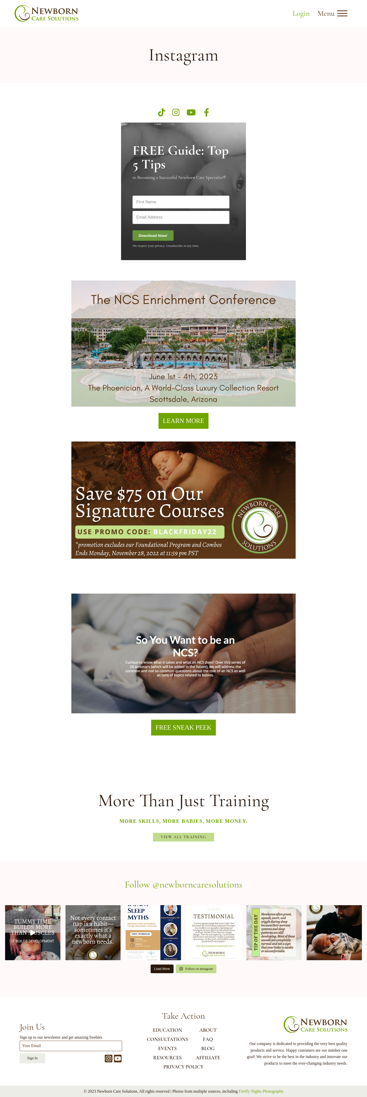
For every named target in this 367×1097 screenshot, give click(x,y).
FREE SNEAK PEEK (183, 727)
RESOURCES (167, 1058)
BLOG (208, 1049)
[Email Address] (181, 217)
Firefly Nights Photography (261, 1091)
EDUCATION (167, 1030)
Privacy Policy (183, 1067)
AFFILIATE (208, 1058)
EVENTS (167, 1049)
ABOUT (208, 1030)
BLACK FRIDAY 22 (183, 572)
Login (301, 13)
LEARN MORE (183, 420)
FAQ (208, 1039)
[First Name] (181, 202)
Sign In (32, 1058)
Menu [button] (326, 13)
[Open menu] (342, 13)
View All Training (183, 836)
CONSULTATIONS (167, 1039)
